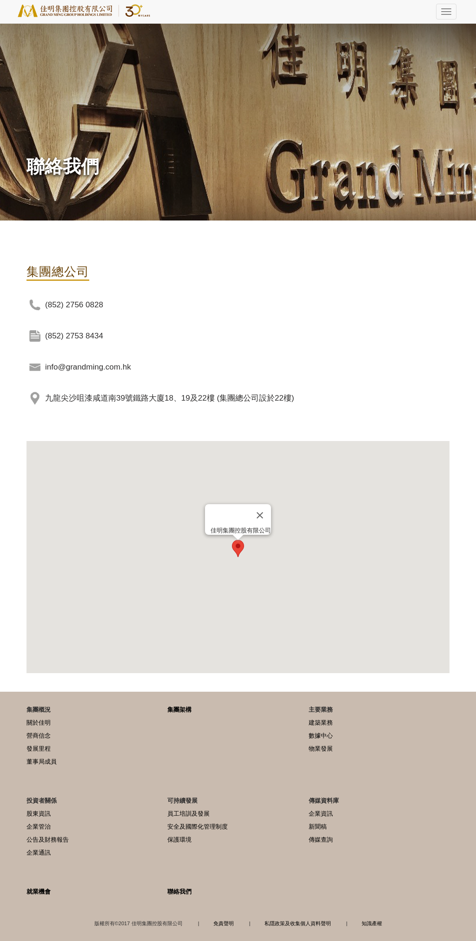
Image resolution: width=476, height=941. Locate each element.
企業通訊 (38, 852)
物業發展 (321, 748)
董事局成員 (41, 761)
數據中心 (321, 735)
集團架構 (179, 709)
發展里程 (38, 748)
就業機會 (38, 891)
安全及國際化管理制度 (197, 826)
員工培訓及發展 (188, 813)
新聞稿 (318, 826)
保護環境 (179, 839)
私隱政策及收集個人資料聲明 (297, 923)
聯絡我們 (179, 891)
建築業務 (321, 722)
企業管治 (38, 826)
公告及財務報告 (47, 839)
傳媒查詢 (321, 839)
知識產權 (372, 923)
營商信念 (38, 735)
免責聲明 (223, 923)
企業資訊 (321, 813)
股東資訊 (38, 813)
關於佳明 (38, 722)
